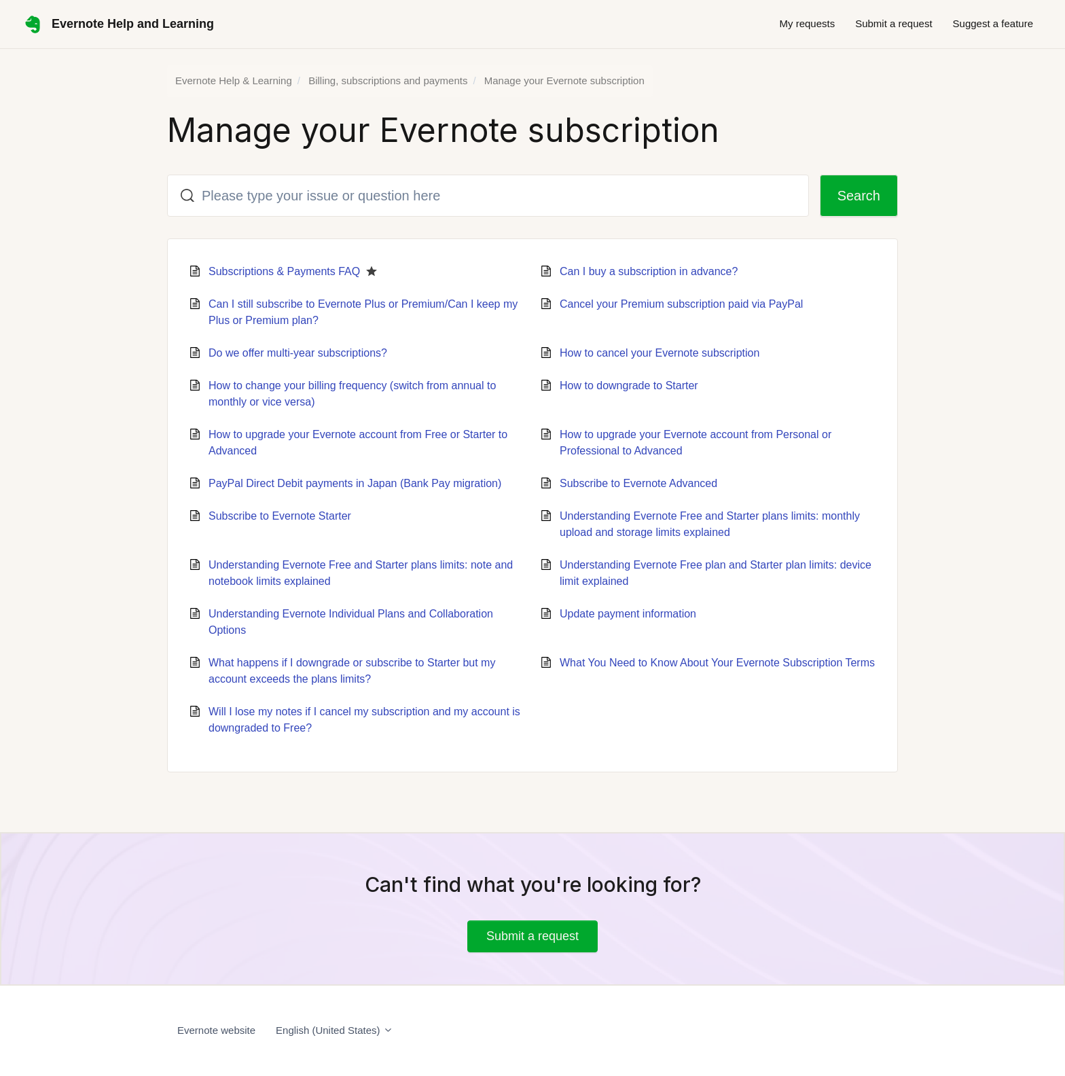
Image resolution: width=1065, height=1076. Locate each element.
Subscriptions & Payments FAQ (284, 271)
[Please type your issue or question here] (488, 196)
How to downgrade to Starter (629, 385)
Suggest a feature (993, 23)
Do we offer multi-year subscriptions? (298, 353)
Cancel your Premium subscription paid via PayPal (681, 304)
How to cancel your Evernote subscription (659, 353)
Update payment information (628, 614)
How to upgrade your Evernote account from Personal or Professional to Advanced (695, 442)
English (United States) (334, 1030)
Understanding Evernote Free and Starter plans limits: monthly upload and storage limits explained (710, 524)
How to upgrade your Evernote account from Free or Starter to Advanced (358, 442)
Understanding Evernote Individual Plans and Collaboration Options (351, 622)
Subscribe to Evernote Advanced (638, 483)
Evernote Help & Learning (233, 80)
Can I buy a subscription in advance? (649, 271)
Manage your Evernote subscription (564, 80)
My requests (807, 23)
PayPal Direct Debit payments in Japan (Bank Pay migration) (355, 483)
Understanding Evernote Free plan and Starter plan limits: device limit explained (715, 573)
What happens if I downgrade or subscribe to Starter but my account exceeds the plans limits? (352, 671)
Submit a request (893, 23)
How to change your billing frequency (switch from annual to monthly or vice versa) (352, 394)
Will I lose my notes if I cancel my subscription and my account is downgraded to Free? (364, 720)
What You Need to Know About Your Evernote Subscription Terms (717, 662)
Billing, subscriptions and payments (387, 80)
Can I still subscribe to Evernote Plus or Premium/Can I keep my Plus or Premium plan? (363, 312)
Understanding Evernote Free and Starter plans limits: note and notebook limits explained (361, 573)
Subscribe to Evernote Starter (280, 516)
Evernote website (216, 1030)
